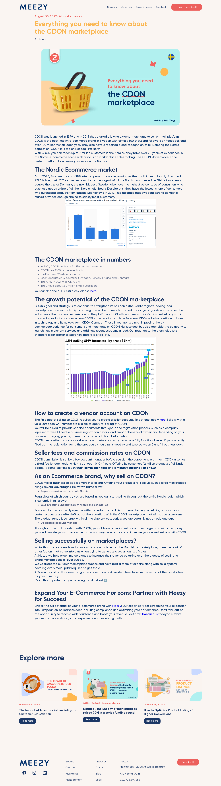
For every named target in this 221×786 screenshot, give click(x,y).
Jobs (99, 779)
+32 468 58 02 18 (130, 773)
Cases (99, 767)
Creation (71, 767)
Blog (98, 773)
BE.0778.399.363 (130, 779)
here (93, 291)
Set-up (70, 761)
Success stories (111, 703)
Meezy (116, 606)
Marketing (72, 773)
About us (101, 761)
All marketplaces (70, 16)
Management (74, 779)
